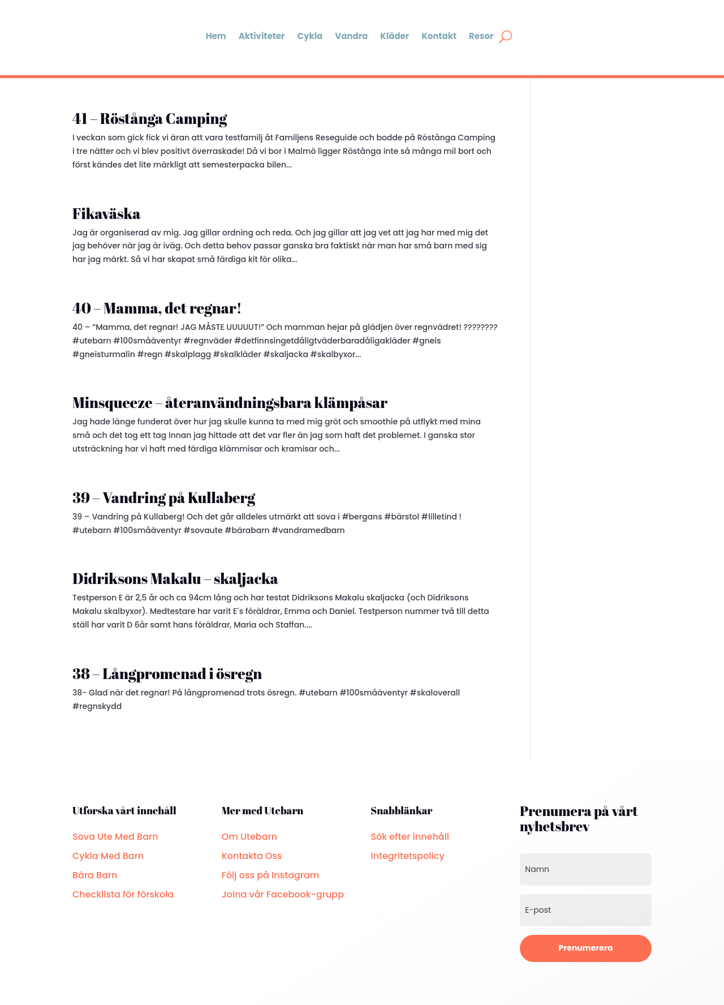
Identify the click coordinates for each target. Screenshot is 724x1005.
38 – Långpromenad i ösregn (167, 673)
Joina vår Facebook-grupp (283, 894)
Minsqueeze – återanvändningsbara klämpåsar (229, 402)
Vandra (351, 36)
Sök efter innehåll (409, 836)
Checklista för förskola (123, 894)
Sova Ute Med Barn (115, 836)
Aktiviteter (262, 36)
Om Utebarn (249, 836)
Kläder (394, 36)
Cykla (309, 36)
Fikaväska (106, 213)
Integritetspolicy (407, 855)
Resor (481, 36)
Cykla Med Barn (108, 855)
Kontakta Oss (252, 855)
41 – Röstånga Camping (149, 118)
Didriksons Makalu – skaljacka (175, 578)
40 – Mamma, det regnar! (157, 308)
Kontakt (438, 36)
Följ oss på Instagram (271, 875)
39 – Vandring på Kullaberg (163, 497)
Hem (216, 36)
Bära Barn (95, 875)
